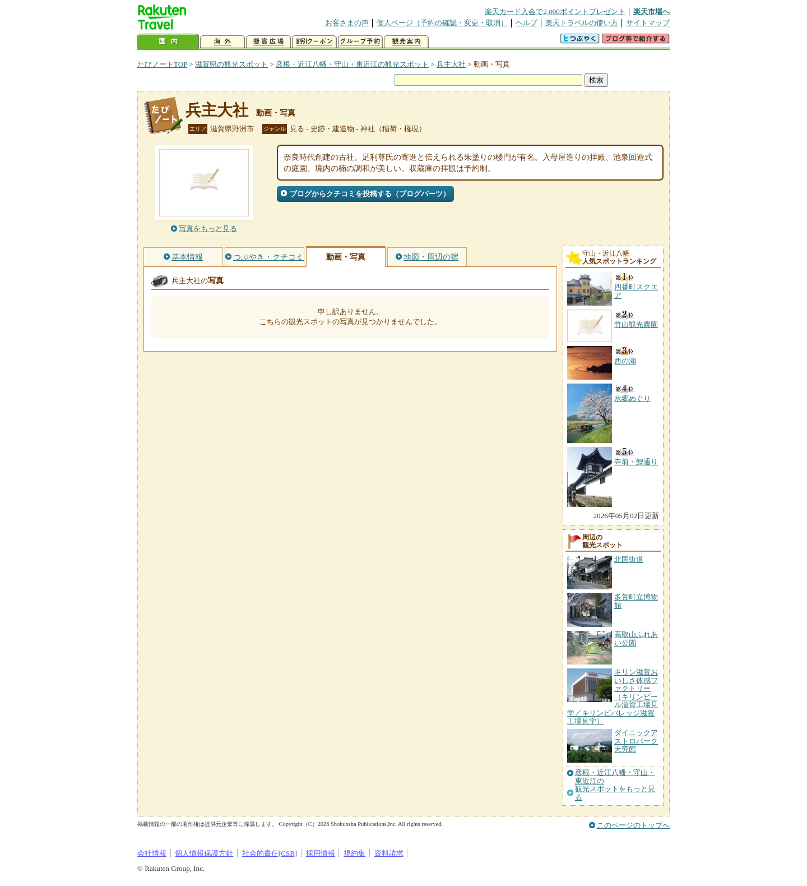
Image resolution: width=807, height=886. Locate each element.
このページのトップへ (633, 825)
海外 (222, 42)
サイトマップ (648, 23)
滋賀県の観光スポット (231, 64)
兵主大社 (451, 64)
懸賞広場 (268, 42)
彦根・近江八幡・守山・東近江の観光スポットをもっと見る (615, 785)
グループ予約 (360, 42)
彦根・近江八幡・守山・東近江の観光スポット (352, 64)
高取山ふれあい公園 (636, 638)
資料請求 (389, 853)
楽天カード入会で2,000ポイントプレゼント (555, 11)
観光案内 (406, 42)
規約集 (354, 853)
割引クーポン (314, 42)
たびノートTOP (162, 64)
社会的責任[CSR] (270, 853)
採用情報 (320, 853)
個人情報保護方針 (204, 853)
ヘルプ (526, 23)
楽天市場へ (651, 11)
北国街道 (628, 559)
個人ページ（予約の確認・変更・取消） (442, 23)
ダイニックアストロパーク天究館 (636, 740)
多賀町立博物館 (636, 601)
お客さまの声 (347, 23)
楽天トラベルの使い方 (581, 23)
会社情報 (151, 853)
